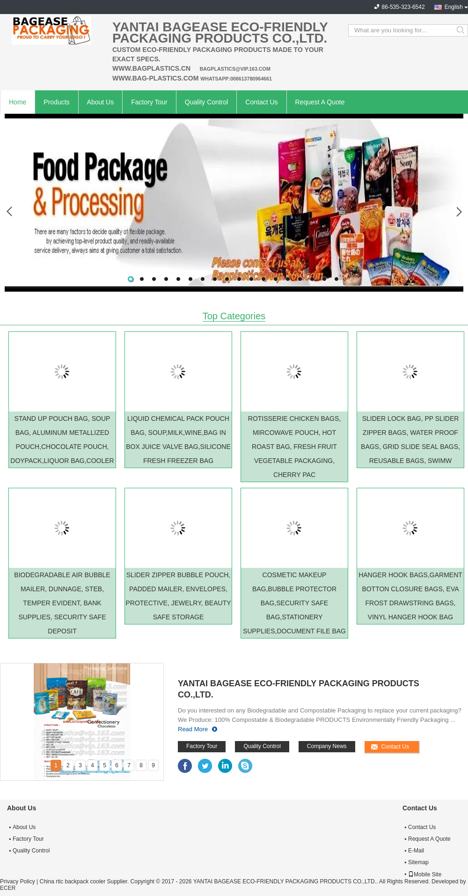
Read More (193, 729)
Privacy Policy (17, 881)
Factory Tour (149, 102)
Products (56, 102)
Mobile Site (424, 874)
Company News (327, 746)
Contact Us (261, 102)
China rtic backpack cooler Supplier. (84, 881)
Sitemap (418, 862)
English (454, 7)
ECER (7, 888)
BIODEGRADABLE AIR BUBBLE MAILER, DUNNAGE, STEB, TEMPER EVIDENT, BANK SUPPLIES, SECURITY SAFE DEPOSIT (62, 603)
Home (17, 102)
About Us (100, 102)
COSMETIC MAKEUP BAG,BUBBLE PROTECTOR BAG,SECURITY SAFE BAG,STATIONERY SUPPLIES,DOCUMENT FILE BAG (294, 603)
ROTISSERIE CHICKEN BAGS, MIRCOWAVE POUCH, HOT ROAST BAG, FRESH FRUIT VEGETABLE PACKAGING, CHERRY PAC (294, 446)
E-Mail (416, 850)
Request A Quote (320, 102)
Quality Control (206, 102)
